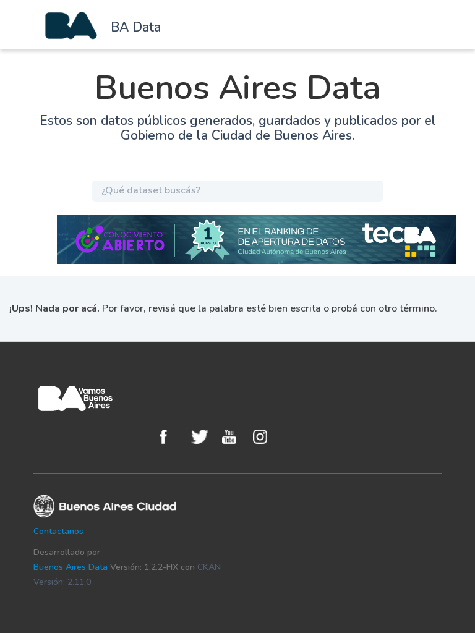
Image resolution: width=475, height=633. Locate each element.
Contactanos (58, 531)
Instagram (265, 437)
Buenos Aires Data (70, 567)
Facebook (172, 437)
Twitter (203, 437)
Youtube (234, 437)
